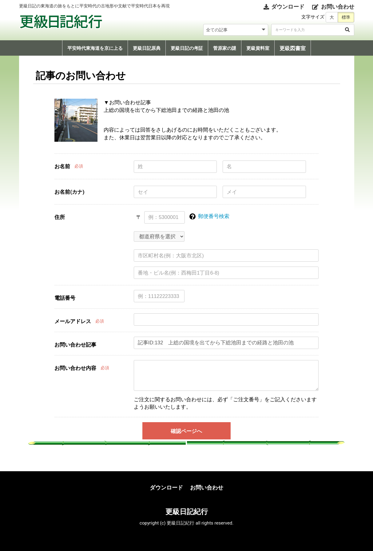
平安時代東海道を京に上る (95, 48)
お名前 (62, 166)
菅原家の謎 (224, 48)
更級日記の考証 (187, 48)
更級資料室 (257, 48)
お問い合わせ (206, 487)
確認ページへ (186, 431)
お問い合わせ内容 (75, 368)
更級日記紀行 (186, 511)
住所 (59, 217)
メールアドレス (72, 321)
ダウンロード (166, 487)
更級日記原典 (147, 48)
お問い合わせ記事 (75, 345)
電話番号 (64, 298)
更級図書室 (293, 48)
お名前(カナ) (69, 192)
